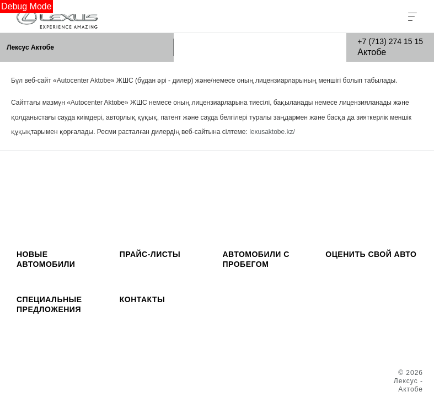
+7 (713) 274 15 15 (390, 41)
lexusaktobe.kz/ (272, 132)
